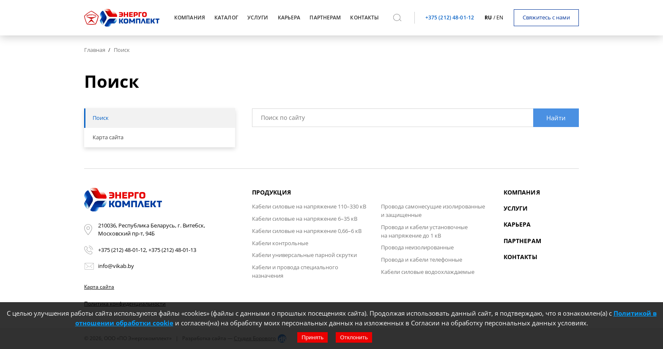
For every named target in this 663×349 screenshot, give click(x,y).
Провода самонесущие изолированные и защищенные (433, 211)
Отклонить (354, 337)
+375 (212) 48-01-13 (172, 250)
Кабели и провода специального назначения (295, 271)
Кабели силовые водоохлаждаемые (427, 272)
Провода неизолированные (417, 247)
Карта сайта (99, 286)
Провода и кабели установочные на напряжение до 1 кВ (424, 231)
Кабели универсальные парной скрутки (304, 255)
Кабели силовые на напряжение (309, 206)
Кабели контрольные (280, 243)
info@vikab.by (116, 266)
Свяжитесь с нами (546, 17)
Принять (312, 337)
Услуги (516, 208)
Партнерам (522, 241)
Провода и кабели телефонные (421, 259)
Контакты (520, 257)
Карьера (517, 224)
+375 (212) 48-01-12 (449, 17)
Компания (522, 192)
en (499, 17)
